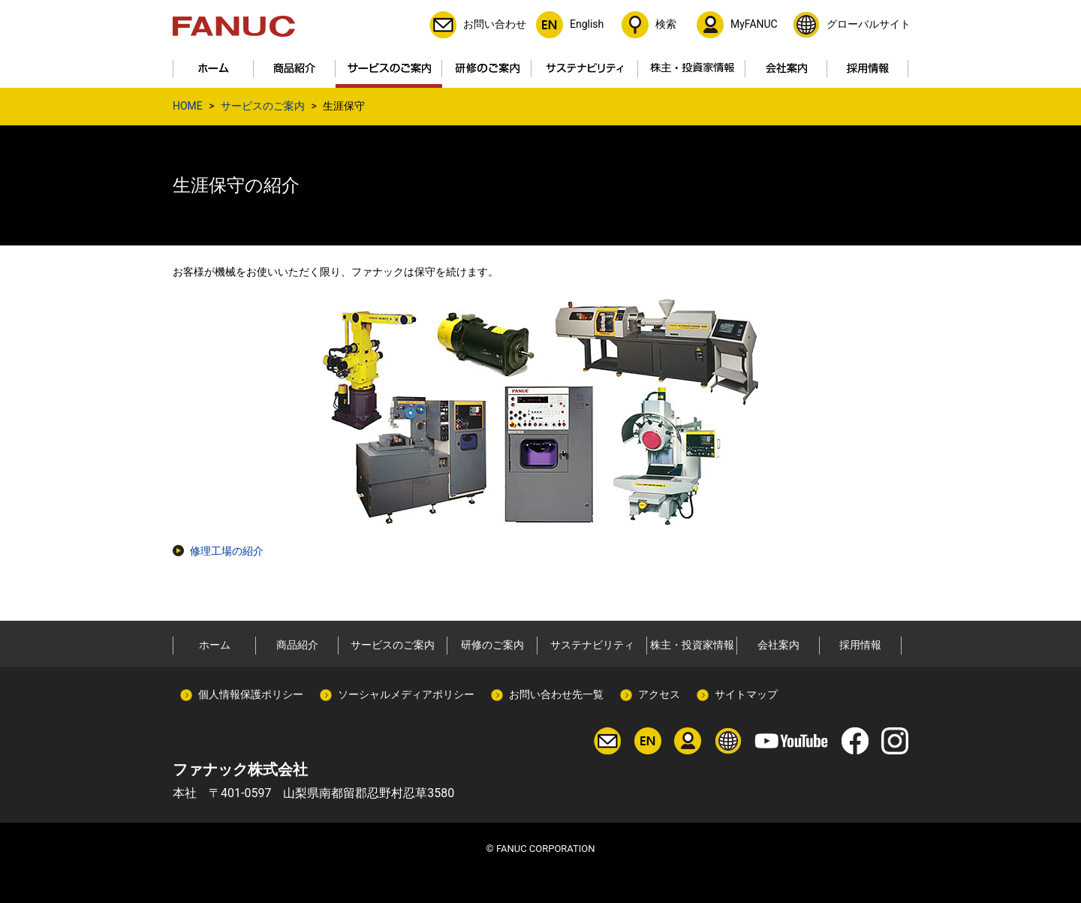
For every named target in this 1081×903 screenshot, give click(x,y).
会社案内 (778, 645)
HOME (188, 106)
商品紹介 (297, 645)
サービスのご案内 (263, 106)
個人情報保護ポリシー (250, 694)
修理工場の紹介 (226, 551)
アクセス (659, 694)
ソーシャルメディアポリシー (406, 694)
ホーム (214, 645)
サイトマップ (746, 694)
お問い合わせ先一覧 (556, 694)
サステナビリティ (592, 645)
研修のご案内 (492, 645)
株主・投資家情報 (692, 645)
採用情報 (860, 645)
